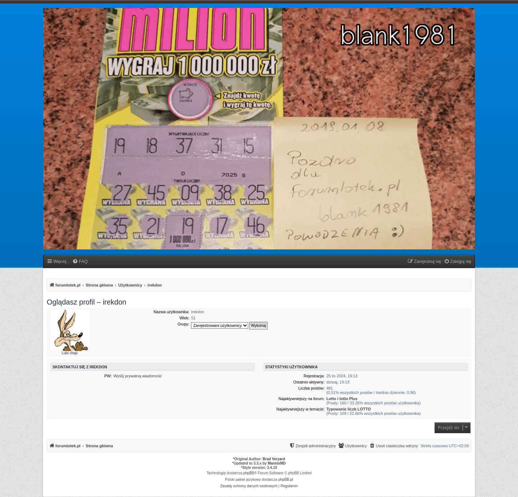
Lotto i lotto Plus (342, 398)
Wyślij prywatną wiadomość (138, 376)
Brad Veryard (274, 459)
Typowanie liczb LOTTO (348, 409)
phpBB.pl (285, 480)
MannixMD (277, 463)
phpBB (249, 473)
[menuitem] (79, 262)
